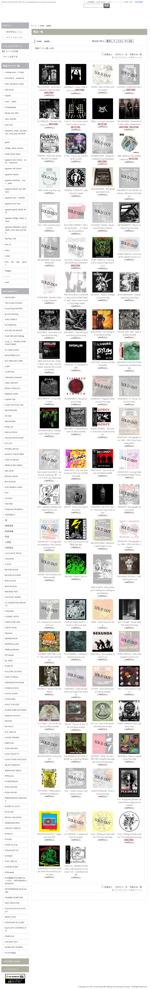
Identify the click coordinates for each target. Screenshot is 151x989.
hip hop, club (10, 238)
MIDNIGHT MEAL (13, 770)
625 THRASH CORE (14, 361)
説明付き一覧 (121, 54)
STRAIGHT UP (11, 850)
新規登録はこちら (14, 32)
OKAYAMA (10, 297)
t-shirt (7, 256)
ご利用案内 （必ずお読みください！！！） (103, 2)
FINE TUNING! (12, 677)
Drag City (9, 427)
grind (7, 142)
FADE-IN (9, 666)
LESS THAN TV (12, 754)
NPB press (9, 776)
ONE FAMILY (11, 319)
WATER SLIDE (11, 867)
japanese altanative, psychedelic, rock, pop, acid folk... (16, 230)
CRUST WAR (11, 627)
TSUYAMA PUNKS (13, 303)
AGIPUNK (9, 372)
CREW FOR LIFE (12, 622)
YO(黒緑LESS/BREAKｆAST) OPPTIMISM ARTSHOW (16, 881)
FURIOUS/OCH (12, 688)
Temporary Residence (14, 509)
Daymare (9, 633)
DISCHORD (10, 421)
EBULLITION (11, 432)
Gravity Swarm (11, 693)
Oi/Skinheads (10, 107)
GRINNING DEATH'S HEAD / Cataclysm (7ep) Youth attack (103, 510)
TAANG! (9, 498)
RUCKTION (10, 481)
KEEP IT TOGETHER (14, 454)
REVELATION (11, 476)
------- (7, 276)
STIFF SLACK (11, 845)
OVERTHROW (11, 781)
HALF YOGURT (12, 704)
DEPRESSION (11, 638)
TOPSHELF (10, 515)
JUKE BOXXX (11, 748)
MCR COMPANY (12, 765)
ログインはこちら (14, 37)
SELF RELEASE (12, 903)
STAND (8, 839)
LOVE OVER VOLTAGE (16, 759)
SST (7, 493)
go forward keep (12, 314)
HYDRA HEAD (11, 449)
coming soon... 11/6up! (14, 72)
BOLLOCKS (10, 581)
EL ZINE (9, 660)
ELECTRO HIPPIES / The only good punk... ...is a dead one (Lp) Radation (76, 228)
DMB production (12, 649)
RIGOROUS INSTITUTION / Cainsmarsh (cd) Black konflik (129, 365)
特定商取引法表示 (12, 961)
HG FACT (9, 726)
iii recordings (10, 952)
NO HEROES (11, 325)
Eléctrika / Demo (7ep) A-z (76, 576)
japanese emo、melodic (15, 198)
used (7, 282)
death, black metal (12, 154)
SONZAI (9, 834)
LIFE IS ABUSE (12, 460)
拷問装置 (9, 526)
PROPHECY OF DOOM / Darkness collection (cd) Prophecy (129, 193)
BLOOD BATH (11, 569)
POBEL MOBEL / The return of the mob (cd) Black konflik (103, 431)
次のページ (136, 57)
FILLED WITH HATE (14, 438)
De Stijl (8, 416)
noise (7, 250)
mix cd (8, 244)
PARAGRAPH (11, 787)
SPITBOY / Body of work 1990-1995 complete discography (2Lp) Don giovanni (102, 759)
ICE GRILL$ (10, 732)
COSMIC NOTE (12, 616)
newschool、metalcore (14, 78)
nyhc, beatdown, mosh (14, 84)
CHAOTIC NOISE (13, 597)
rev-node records (12, 350)
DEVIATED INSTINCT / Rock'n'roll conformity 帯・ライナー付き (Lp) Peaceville (49, 475)
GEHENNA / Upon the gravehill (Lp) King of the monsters (76, 692)
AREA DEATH (11, 383)
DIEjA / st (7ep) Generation (102, 121)
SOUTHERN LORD (13, 487)
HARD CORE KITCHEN (16, 710)
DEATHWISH (11, 410)
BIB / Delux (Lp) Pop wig (49, 190)
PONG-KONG (11, 792)
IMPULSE (9, 743)
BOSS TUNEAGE (12, 388)
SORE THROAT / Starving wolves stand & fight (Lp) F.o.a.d (102, 263)
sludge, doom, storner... (15, 148)
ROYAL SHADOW (13, 817)
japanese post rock (13, 203)
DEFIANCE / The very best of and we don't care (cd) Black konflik (76, 473)
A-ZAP (8, 564)
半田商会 (9, 548)
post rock (9, 125)
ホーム (34, 25)
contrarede (9, 611)
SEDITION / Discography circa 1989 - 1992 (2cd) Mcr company (129, 544)
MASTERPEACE (12, 355)
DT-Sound (9, 655)
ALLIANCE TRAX (13, 553)
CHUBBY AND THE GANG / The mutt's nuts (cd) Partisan (49, 657)
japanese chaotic (12, 174)
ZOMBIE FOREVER (14, 897)
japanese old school (13, 168)
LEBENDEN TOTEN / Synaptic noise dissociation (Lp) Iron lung (49, 871)
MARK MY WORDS (14, 947)
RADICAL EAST (12, 806)
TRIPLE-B (9, 936)
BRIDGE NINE (11, 394)
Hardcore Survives (13, 715)
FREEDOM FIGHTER (14, 682)
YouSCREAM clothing (14, 336)
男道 (7, 536)
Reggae (8, 270)
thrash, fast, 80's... (12, 113)
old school (9, 89)
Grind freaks (10, 699)
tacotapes (9, 856)
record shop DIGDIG (14, 308)
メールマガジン (11, 969)
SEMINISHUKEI (12, 823)
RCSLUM (9, 812)
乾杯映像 (9, 531)
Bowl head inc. (11, 586)
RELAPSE (9, 471)
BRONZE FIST (11, 591)
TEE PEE (9, 504)
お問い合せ (128, 2)
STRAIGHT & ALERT (14, 922)
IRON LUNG (10, 917)
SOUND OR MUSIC (14, 330)
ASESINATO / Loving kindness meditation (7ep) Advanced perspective (49, 544)
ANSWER (9, 559)
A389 (7, 366)
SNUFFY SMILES (13, 828)
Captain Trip (10, 399)
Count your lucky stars (14, 405)
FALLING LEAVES (13, 671)
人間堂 (8, 542)
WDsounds (9, 872)
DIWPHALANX (12, 644)
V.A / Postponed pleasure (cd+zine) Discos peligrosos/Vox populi (129, 802)
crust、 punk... (11, 101)
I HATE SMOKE (12, 737)
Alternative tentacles (13, 377)
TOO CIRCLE (11, 861)
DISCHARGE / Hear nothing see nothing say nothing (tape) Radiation (103, 590)
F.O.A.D (8, 443)
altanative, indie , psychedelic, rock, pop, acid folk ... (16, 133)
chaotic (8, 95)
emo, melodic (10, 119)
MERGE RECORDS (13, 465)
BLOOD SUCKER (13, 575)
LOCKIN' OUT (11, 942)
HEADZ (8, 721)
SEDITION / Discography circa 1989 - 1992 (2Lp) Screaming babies (129, 440)
